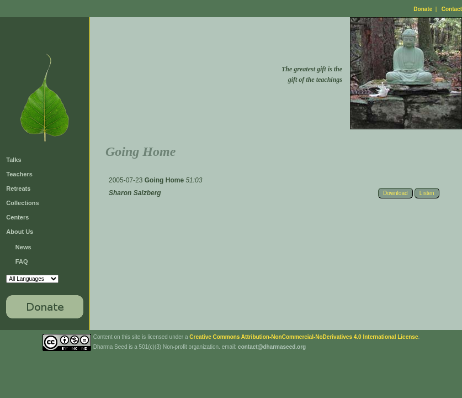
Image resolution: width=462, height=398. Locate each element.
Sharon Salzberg (135, 193)
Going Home (165, 180)
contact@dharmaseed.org (272, 347)
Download (395, 193)
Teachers (19, 174)
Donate (422, 9)
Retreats (18, 188)
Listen (426, 193)
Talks (13, 159)
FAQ (21, 261)
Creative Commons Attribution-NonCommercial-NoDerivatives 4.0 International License (303, 337)
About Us (19, 231)
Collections (22, 203)
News (23, 247)
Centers (17, 217)
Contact (452, 9)
